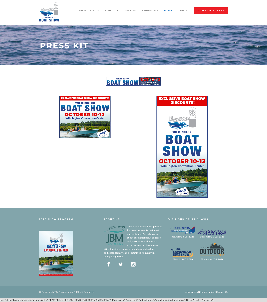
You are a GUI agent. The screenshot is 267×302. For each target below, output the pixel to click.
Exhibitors (150, 10)
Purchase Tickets (211, 10)
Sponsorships (207, 292)
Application (191, 292)
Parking (130, 10)
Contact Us (222, 292)
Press (168, 10)
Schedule (112, 10)
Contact (184, 10)
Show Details (89, 10)
